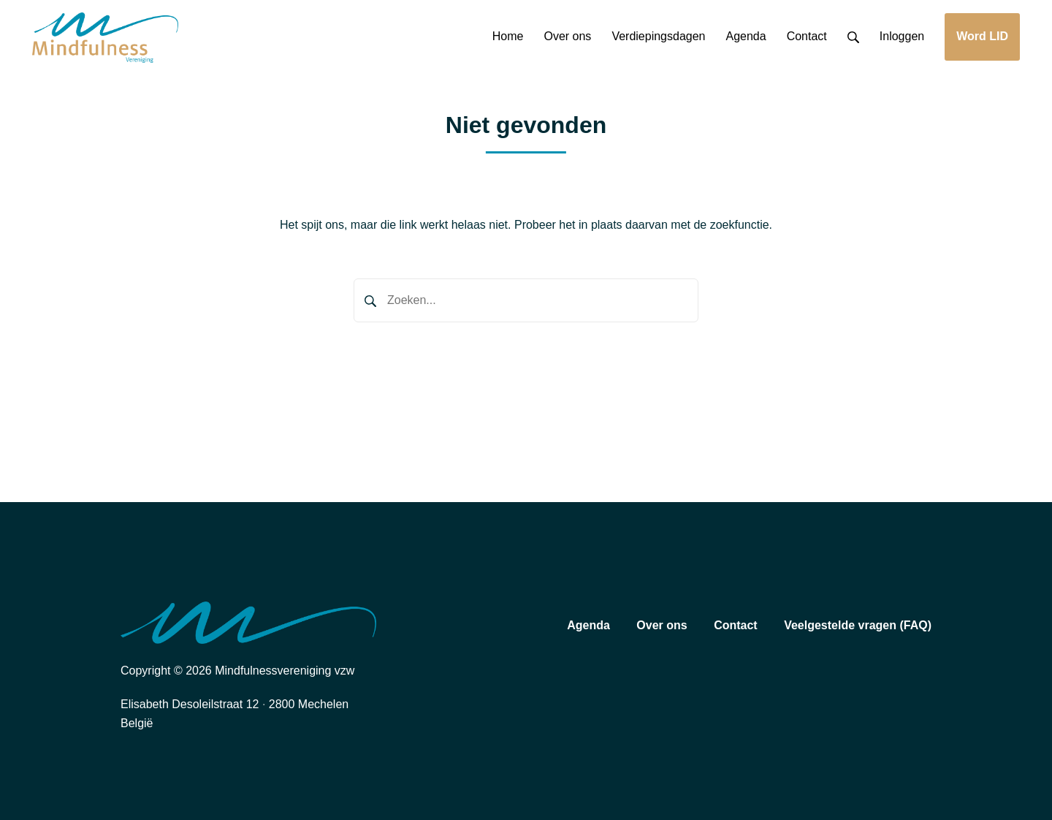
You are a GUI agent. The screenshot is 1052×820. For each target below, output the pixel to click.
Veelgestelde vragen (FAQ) (857, 625)
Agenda (588, 625)
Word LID (982, 36)
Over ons (661, 625)
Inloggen (902, 36)
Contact (736, 625)
